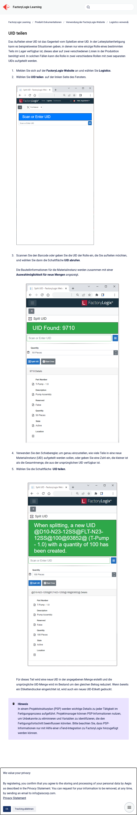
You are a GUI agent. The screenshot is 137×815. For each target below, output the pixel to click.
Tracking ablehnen (24, 809)
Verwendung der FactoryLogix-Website (85, 22)
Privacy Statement (14, 798)
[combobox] (109, 7)
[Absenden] (88, 7)
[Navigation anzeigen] (129, 807)
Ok (7, 809)
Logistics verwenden (120, 22)
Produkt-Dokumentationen (48, 22)
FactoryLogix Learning (27, 7)
